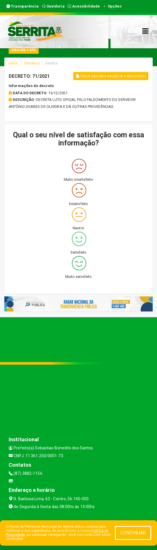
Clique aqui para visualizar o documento (110, 76)
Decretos (32, 63)
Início (13, 63)
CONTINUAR (133, 533)
